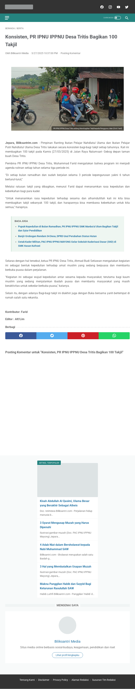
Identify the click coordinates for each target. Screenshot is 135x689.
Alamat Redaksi (80, 680)
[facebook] (101, 6)
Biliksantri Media (67, 641)
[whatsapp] (114, 334)
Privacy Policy (60, 680)
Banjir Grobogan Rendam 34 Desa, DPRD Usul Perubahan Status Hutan (57, 235)
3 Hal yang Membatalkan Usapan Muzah (65, 566)
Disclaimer (43, 680)
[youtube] (117, 6)
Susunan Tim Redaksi (103, 680)
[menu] (7, 16)
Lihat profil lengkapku (67, 655)
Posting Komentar (71, 52)
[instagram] (109, 6)
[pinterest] (83, 334)
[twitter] (126, 6)
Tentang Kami (27, 680)
